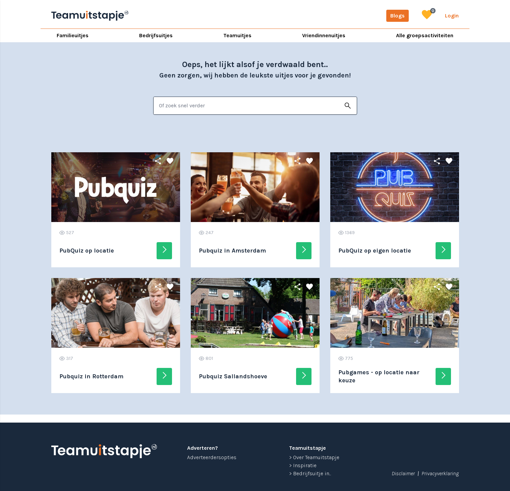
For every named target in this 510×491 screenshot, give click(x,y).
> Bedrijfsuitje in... (310, 473)
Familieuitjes (73, 35)
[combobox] (246, 105)
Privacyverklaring (440, 473)
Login (452, 15)
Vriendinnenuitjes (323, 35)
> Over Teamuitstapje (314, 457)
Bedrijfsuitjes (156, 35)
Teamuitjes (237, 35)
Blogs (397, 15)
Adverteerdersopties (211, 457)
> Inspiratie (303, 465)
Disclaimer (403, 473)
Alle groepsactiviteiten (424, 35)
